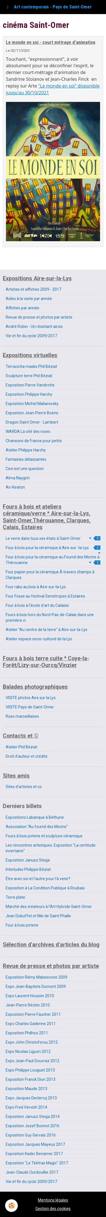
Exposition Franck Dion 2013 (30, 1079)
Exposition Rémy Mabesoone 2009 (36, 977)
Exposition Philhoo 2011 (27, 1033)
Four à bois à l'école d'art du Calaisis (37, 605)
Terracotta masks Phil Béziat (31, 366)
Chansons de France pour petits (34, 441)
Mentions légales (53, 1200)
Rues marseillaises (22, 716)
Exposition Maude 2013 (26, 1088)
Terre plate (15, 897)
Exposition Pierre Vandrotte (30, 385)
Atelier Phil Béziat (21, 747)
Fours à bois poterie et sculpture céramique (44, 836)
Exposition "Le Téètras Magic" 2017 (37, 1163)
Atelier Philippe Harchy (26, 450)
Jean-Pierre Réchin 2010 (28, 1005)
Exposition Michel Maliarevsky (32, 403)
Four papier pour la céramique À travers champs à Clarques (50, 575)
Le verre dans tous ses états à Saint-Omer (53, 538)
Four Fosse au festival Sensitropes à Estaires (45, 596)
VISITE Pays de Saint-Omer (30, 707)
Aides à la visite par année (29, 298)
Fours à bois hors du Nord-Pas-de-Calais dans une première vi (50, 617)
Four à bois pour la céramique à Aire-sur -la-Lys (53, 547)
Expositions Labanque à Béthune (35, 817)
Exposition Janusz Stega (28, 860)
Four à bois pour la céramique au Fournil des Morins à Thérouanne (53, 560)
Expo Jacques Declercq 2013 (31, 1098)
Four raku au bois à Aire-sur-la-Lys (36, 587)
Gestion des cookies (53, 1208)
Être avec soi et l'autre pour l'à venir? (38, 878)
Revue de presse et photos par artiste (39, 317)
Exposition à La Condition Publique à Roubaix (45, 888)
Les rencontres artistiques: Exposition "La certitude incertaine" (51, 848)
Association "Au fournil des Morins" (37, 826)
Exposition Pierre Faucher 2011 (33, 1014)
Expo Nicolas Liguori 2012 (28, 1051)
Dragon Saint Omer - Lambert (32, 422)
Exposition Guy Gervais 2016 (31, 1135)
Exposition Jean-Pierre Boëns (32, 413)
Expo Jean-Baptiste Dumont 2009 (36, 986)
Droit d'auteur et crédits (26, 756)
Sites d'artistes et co (24, 786)
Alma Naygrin (18, 478)
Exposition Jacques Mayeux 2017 (35, 1144)
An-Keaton (15, 487)
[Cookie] (11, 1205)
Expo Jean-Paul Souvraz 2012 (32, 1061)
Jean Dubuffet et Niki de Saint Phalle (38, 916)
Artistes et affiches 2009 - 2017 (33, 289)
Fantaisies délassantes (26, 459)
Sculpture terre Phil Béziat (29, 375)
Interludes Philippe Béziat (28, 869)
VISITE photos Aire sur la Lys (31, 697)
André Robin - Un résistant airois (34, 326)
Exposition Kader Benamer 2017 (34, 1153)
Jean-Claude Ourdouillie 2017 (32, 1172)
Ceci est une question (25, 468)
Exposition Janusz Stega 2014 (33, 1116)
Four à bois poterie (22, 925)
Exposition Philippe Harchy (29, 394)
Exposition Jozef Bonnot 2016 (32, 1126)
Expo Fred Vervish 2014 (26, 1107)
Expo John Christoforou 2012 (32, 1042)
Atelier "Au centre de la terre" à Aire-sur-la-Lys (46, 629)
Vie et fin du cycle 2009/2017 (31, 336)
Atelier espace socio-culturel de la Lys (39, 639)
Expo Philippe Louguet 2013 (30, 1070)
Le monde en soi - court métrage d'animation (50, 42)
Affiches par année (22, 308)
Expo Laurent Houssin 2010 (30, 996)
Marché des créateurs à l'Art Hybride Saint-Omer (49, 906)
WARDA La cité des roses (28, 431)
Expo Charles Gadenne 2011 (31, 1023)
